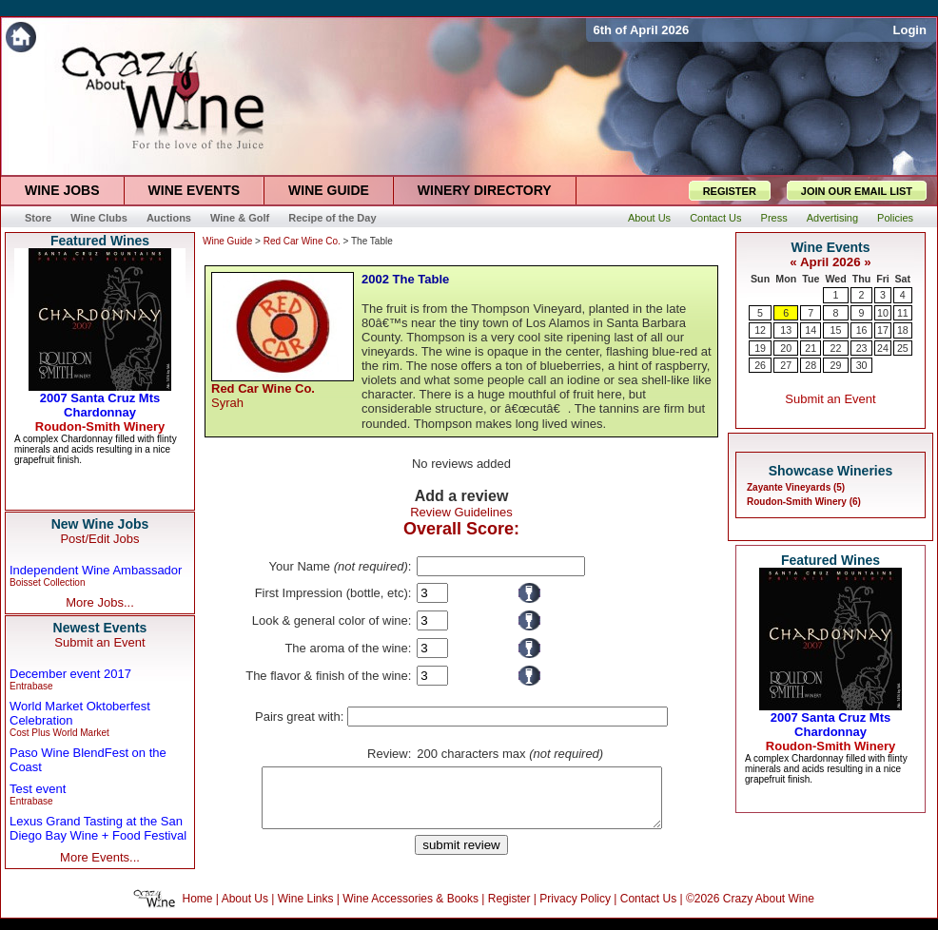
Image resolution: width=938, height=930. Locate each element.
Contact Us (648, 910)
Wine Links (306, 910)
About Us (245, 910)
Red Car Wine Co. (302, 241)
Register (509, 910)
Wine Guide (227, 241)
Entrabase (31, 686)
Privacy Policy (575, 910)
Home (198, 910)
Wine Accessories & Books (410, 910)
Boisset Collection (47, 582)
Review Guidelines (461, 512)
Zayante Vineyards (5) (796, 487)
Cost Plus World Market (59, 732)
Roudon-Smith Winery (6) (804, 501)
